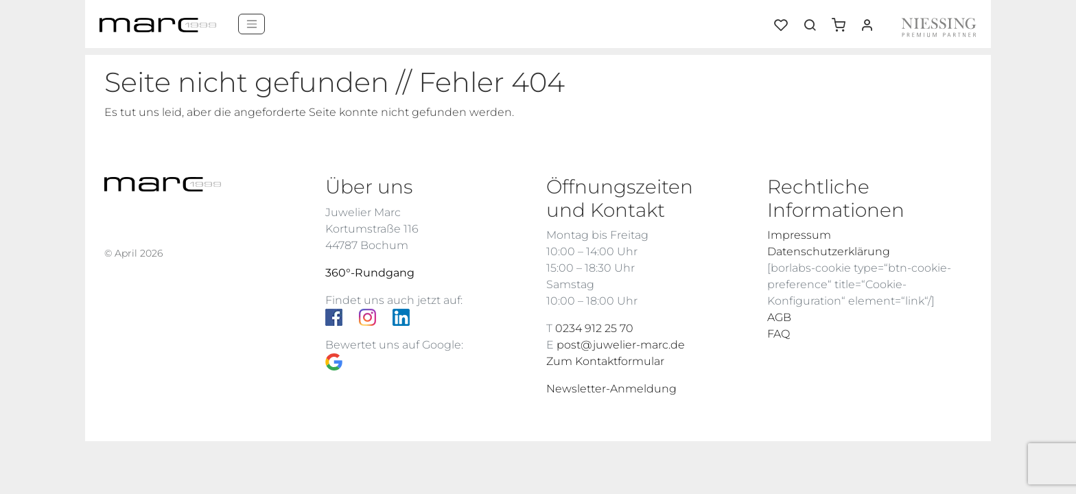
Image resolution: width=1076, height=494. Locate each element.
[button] (843, 20)
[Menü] (251, 24)
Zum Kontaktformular (605, 361)
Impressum (799, 235)
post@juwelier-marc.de (621, 344)
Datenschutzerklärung (828, 251)
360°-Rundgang (369, 272)
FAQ (778, 333)
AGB (779, 317)
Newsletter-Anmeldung (611, 388)
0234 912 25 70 (594, 328)
